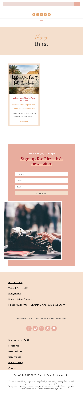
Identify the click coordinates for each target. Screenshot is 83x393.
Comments (14, 357)
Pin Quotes (14, 293)
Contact (12, 368)
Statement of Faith (19, 340)
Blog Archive (15, 282)
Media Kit (13, 345)
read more (24, 121)
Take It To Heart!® (18, 288)
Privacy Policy (15, 362)
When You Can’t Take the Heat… (24, 99)
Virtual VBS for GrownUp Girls (24, 108)
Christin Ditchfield (20, 105)
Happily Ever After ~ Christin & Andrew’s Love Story (36, 305)
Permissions (15, 351)
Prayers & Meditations (20, 299)
